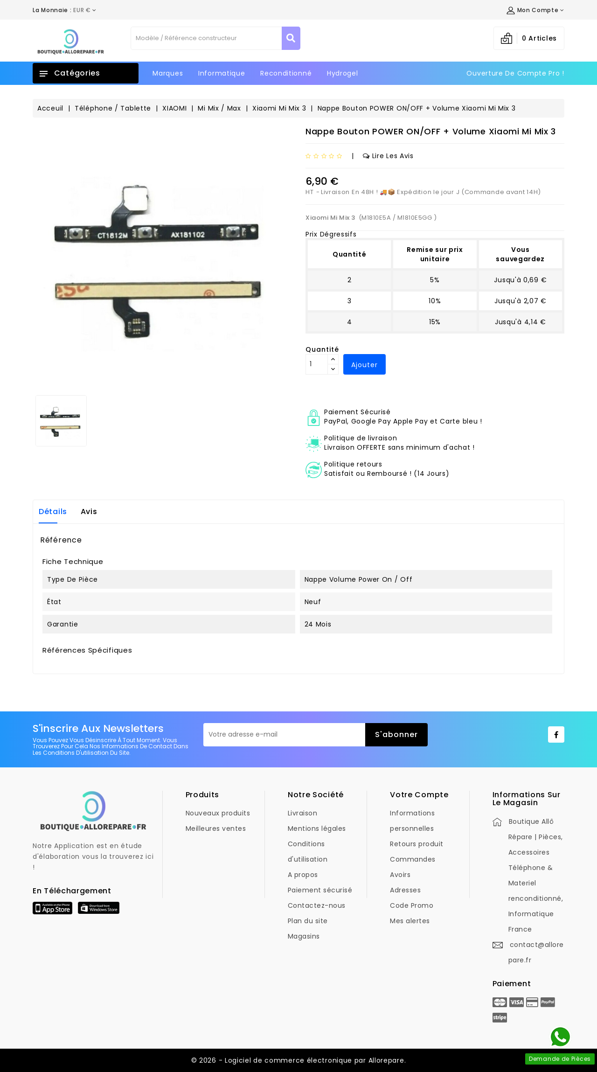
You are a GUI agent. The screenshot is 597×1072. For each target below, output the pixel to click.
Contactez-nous (317, 905)
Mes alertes (410, 921)
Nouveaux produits (218, 813)
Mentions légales (317, 828)
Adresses (405, 890)
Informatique (221, 73)
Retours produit (417, 844)
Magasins (304, 936)
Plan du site (308, 921)
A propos (303, 874)
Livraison (303, 813)
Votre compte (419, 794)
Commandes (413, 859)
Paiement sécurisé (320, 890)
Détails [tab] (53, 511)
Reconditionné (286, 73)
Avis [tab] (89, 511)
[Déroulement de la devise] (65, 10)
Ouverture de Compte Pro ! (515, 73)
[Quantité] (316, 364)
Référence (61, 540)
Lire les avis (388, 155)
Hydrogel (342, 73)
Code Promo (411, 905)
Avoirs (400, 874)
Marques (168, 73)
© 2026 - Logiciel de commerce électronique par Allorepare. (298, 1060)
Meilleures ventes (216, 828)
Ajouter (364, 364)
